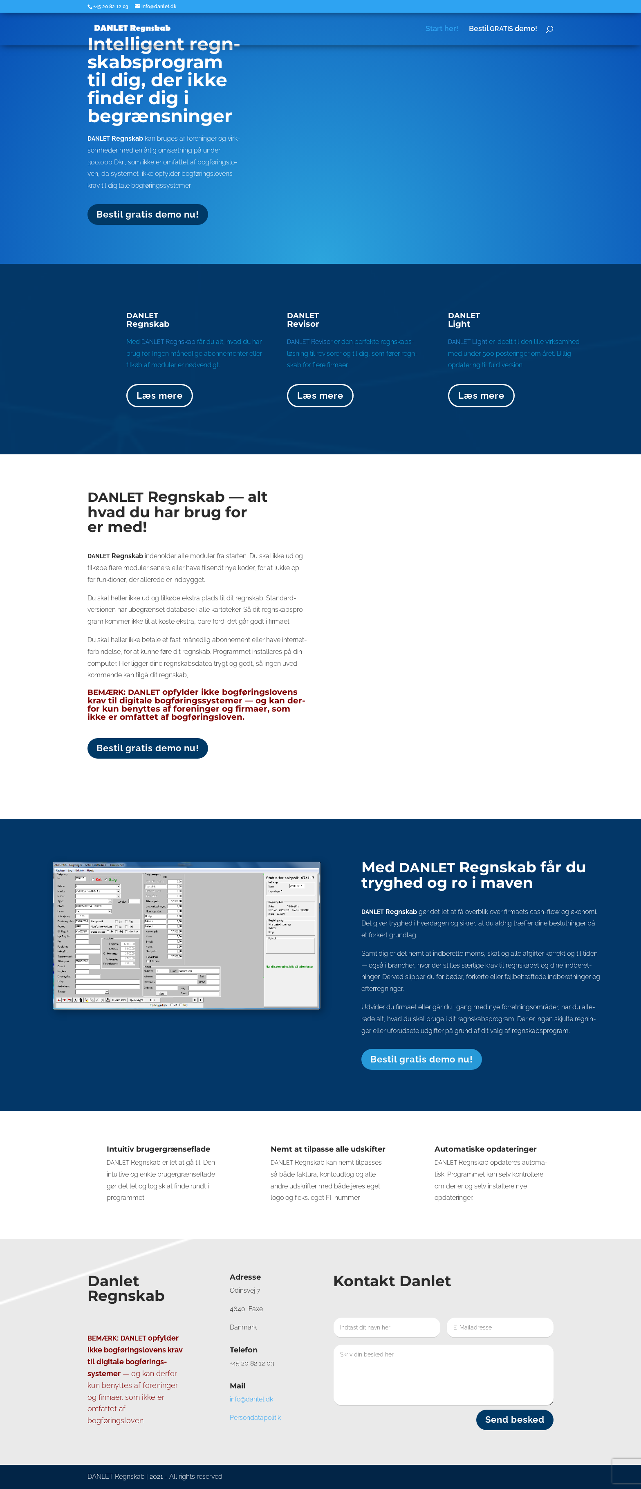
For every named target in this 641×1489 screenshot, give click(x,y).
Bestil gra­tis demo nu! (147, 214)
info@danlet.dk (251, 1399)
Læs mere (160, 395)
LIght (467, 342)
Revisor (309, 342)
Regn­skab (168, 342)
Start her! (442, 29)
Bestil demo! (503, 29)
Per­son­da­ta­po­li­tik (255, 1418)
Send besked (515, 1419)
